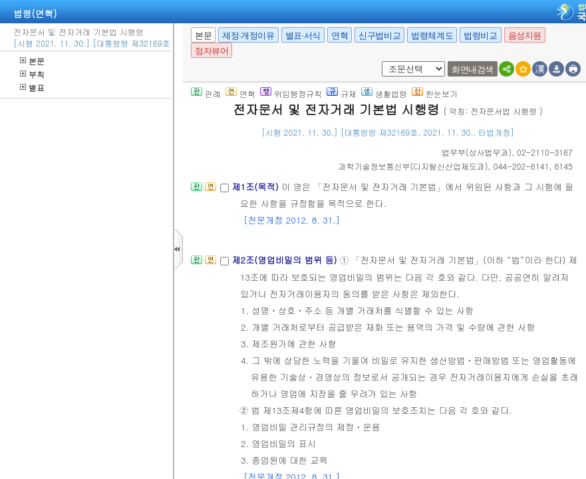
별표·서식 (303, 36)
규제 (342, 93)
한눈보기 (435, 93)
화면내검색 (473, 70)
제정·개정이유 (248, 36)
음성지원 (524, 36)
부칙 (32, 74)
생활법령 (384, 93)
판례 (206, 93)
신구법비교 (379, 36)
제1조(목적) (256, 186)
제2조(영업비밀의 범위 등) (285, 259)
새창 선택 (379, 61)
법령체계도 (432, 36)
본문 (32, 61)
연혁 (339, 36)
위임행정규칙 (291, 93)
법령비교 (480, 36)
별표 (32, 87)
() (477, 152)
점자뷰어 (211, 51)
